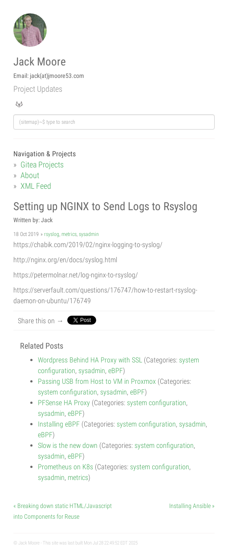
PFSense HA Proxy (64, 402)
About (29, 175)
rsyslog (51, 234)
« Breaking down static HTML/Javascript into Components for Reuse (62, 511)
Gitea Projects (42, 164)
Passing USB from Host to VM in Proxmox (97, 381)
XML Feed (35, 186)
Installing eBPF (59, 424)
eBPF (115, 370)
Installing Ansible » (192, 505)
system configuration (67, 392)
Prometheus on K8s (65, 467)
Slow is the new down (68, 445)
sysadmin (89, 234)
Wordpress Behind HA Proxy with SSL (90, 360)
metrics (69, 234)
